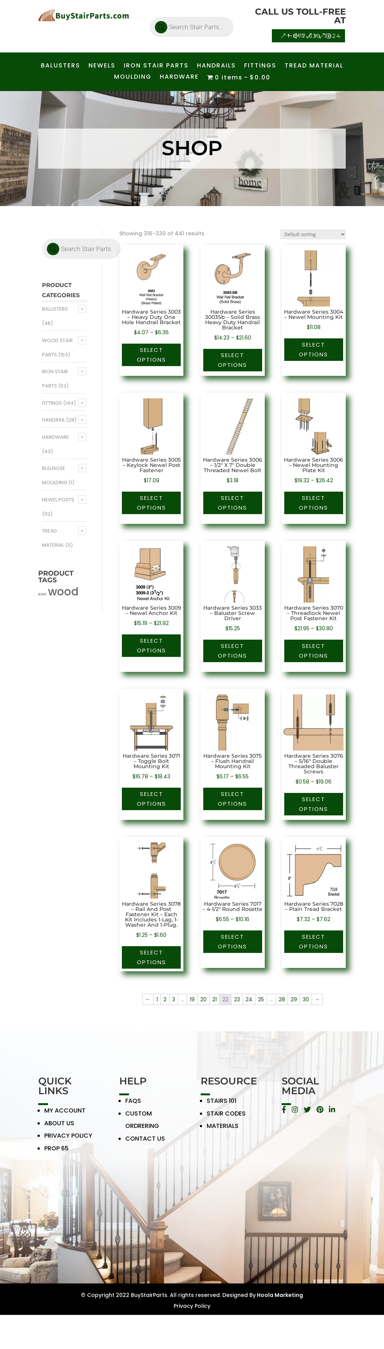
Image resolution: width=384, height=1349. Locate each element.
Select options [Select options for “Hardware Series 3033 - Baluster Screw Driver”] (232, 651)
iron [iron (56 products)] (42, 594)
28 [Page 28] (282, 999)
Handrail (53, 419)
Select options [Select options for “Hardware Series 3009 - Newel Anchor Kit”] (151, 645)
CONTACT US (145, 1143)
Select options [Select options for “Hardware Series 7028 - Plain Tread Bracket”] (313, 941)
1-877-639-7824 (314, 35)
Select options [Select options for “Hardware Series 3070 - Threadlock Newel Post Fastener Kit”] (313, 651)
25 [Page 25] (261, 999)
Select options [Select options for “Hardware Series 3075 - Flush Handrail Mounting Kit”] (232, 799)
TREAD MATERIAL (314, 66)
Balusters (55, 309)
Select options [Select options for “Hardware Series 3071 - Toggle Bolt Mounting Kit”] (151, 799)
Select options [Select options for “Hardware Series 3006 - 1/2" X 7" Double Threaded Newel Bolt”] (232, 502)
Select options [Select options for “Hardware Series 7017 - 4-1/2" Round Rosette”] (232, 941)
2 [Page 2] (165, 999)
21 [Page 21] (214, 999)
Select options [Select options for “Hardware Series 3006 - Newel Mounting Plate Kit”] (313, 502)
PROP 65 (56, 1153)
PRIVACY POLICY (68, 1140)
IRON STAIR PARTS (156, 66)
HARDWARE (179, 77)
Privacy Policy (192, 1306)
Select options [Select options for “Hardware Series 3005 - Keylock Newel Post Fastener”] (151, 502)
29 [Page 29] (294, 999)
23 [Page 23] (237, 999)
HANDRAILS (216, 66)
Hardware (55, 437)
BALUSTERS (60, 66)
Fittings (52, 403)
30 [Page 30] (306, 999)
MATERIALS (222, 1130)
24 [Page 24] (249, 999)
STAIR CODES (226, 1118)
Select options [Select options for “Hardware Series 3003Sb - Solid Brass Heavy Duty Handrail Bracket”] (232, 360)
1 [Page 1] (157, 999)
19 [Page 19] (192, 999)
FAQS (133, 1105)
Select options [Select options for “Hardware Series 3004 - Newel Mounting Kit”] (313, 349)
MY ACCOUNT (65, 1115)
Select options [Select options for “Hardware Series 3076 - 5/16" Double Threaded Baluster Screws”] (313, 804)
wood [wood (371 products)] (63, 591)
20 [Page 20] (203, 999)
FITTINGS (260, 66)
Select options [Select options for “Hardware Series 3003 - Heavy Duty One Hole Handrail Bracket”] (151, 354)
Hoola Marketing (279, 1295)
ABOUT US (59, 1127)
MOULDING (133, 77)
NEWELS (102, 66)
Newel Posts (58, 499)
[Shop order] (313, 234)
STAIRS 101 (221, 1105)
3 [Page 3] (173, 999)
